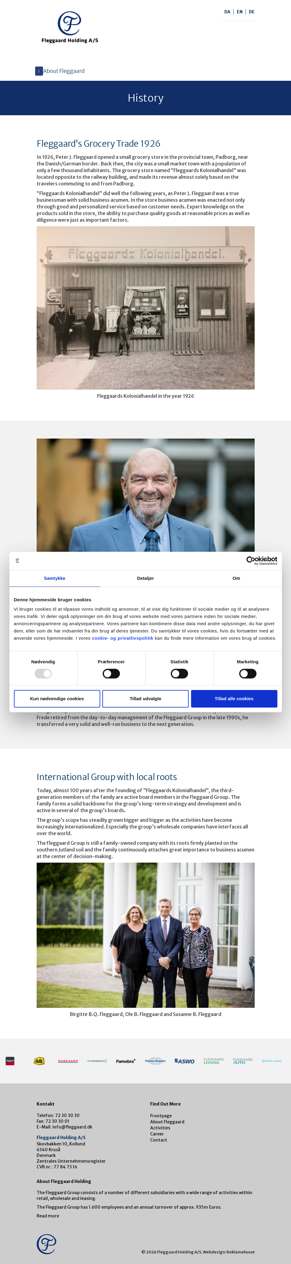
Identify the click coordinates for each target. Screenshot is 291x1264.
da (227, 12)
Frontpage (161, 1116)
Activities (160, 1128)
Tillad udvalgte (145, 698)
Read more (48, 1216)
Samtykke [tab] (54, 578)
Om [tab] (236, 578)
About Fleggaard (167, 1122)
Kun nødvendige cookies (57, 698)
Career (157, 1134)
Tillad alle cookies (234, 698)
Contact (158, 1140)
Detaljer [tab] (145, 578)
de (252, 12)
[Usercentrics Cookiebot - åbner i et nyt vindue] (250, 560)
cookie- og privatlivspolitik (122, 638)
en (240, 12)
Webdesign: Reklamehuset (229, 1252)
